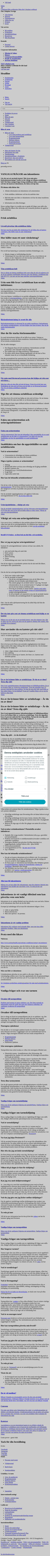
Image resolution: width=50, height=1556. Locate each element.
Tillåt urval (25, 796)
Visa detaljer (9, 789)
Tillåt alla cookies (25, 802)
